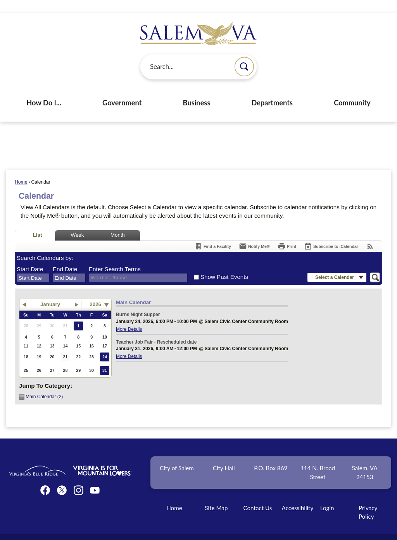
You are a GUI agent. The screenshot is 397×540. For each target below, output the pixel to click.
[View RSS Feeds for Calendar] (370, 233)
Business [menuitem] (197, 89)
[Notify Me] (254, 233)
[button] (244, 53)
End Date (65, 256)
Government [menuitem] (122, 89)
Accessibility (298, 494)
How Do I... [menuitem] (43, 89)
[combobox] (33, 264)
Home (21, 169)
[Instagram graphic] (78, 477)
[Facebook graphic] (45, 477)
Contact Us (257, 494)
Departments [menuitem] (272, 89)
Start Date (30, 256)
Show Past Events (224, 263)
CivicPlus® (240, 530)
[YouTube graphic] (95, 477)
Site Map (216, 494)
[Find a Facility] (212, 233)
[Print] (287, 233)
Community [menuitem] (352, 89)
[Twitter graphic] (62, 477)
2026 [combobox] (95, 291)
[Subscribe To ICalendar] (331, 233)
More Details (129, 316)
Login (327, 494)
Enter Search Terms (115, 256)
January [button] (50, 291)
